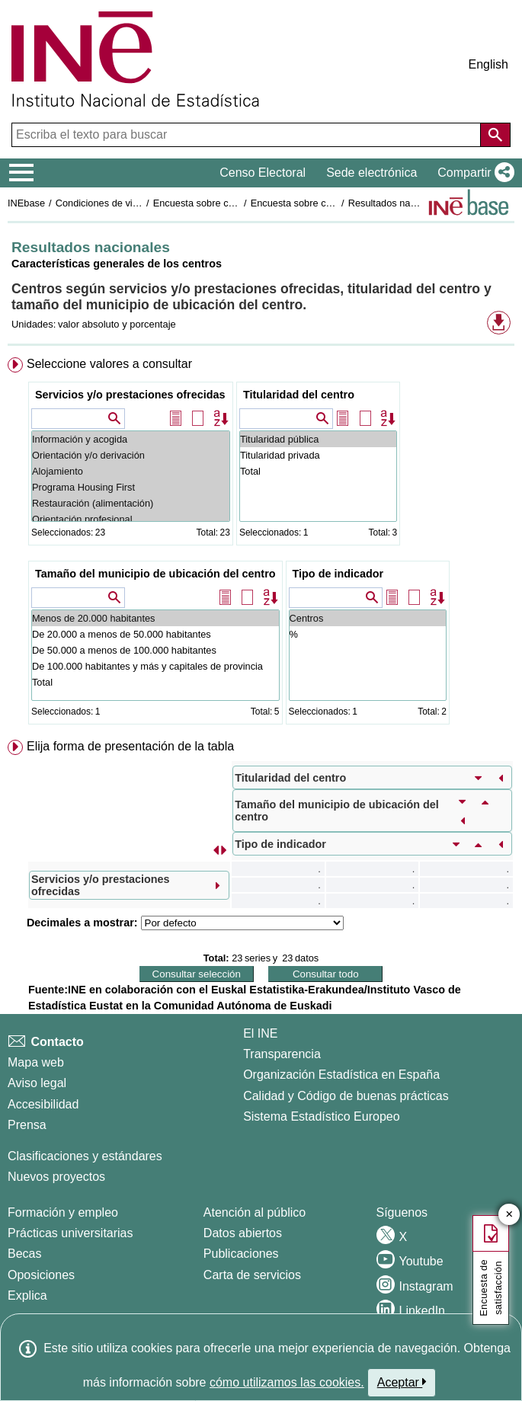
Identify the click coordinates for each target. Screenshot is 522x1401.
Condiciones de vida (99, 203)
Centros (368, 618)
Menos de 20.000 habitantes (155, 618)
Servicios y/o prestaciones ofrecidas (130, 395)
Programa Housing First (130, 487)
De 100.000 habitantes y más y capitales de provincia (155, 666)
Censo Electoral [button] (262, 172)
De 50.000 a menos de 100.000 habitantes (155, 650)
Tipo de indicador (338, 574)
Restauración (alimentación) (130, 503)
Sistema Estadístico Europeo (321, 1116)
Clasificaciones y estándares (85, 1156)
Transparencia (282, 1054)
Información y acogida (130, 439)
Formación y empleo (63, 1212)
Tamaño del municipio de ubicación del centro (155, 574)
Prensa (27, 1124)
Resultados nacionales (397, 203)
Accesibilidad (43, 1104)
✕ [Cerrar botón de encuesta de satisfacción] (509, 1215)
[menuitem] (261, 544)
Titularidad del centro (298, 395)
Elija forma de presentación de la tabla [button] (130, 746)
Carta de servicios (252, 1274)
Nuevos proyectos (56, 1176)
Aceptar (402, 1382)
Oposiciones (41, 1274)
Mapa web (36, 1062)
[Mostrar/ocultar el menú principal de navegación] (22, 173)
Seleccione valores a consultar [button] (109, 363)
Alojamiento (130, 471)
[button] (472, 173)
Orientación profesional (130, 519)
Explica (27, 1295)
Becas (24, 1253)
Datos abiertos (242, 1233)
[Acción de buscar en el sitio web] (495, 135)
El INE (260, 1033)
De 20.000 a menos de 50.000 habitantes (155, 634)
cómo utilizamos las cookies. (287, 1382)
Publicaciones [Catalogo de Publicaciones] (241, 1253)
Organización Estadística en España (341, 1074)
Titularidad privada (318, 455)
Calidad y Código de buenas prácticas (346, 1095)
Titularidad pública (318, 439)
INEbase (26, 203)
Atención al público (254, 1212)
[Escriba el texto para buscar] (247, 135)
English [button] (488, 64)
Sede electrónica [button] (371, 172)
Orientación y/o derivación (130, 455)
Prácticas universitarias (70, 1233)
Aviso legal (37, 1082)
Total (318, 471)
